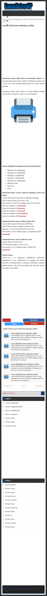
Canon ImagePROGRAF (14, 407)
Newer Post (8, 386)
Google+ (34, 323)
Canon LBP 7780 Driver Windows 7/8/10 (24, 354)
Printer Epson (10, 492)
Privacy (5, 591)
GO (43, 393)
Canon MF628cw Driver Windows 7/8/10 (24, 343)
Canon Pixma (10, 418)
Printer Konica (10, 496)
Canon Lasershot (11, 414)
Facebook (34, 320)
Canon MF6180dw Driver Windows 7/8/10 (25, 364)
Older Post (39, 386)
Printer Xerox (10, 519)
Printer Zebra (10, 527)
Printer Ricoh (10, 504)
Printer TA (8, 515)
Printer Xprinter (10, 523)
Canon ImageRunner (12, 410)
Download (22, 206)
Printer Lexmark (11, 500)
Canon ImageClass (15, 19)
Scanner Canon (10, 426)
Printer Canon (10, 422)
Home (4, 19)
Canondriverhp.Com (18, 589)
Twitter (14, 324)
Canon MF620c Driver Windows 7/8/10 (24, 333)
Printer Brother (10, 485)
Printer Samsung (11, 508)
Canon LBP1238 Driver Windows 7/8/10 (24, 374)
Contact (35, 589)
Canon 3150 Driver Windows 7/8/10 (18, 25)
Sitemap (29, 589)
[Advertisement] (23, 52)
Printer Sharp (10, 511)
